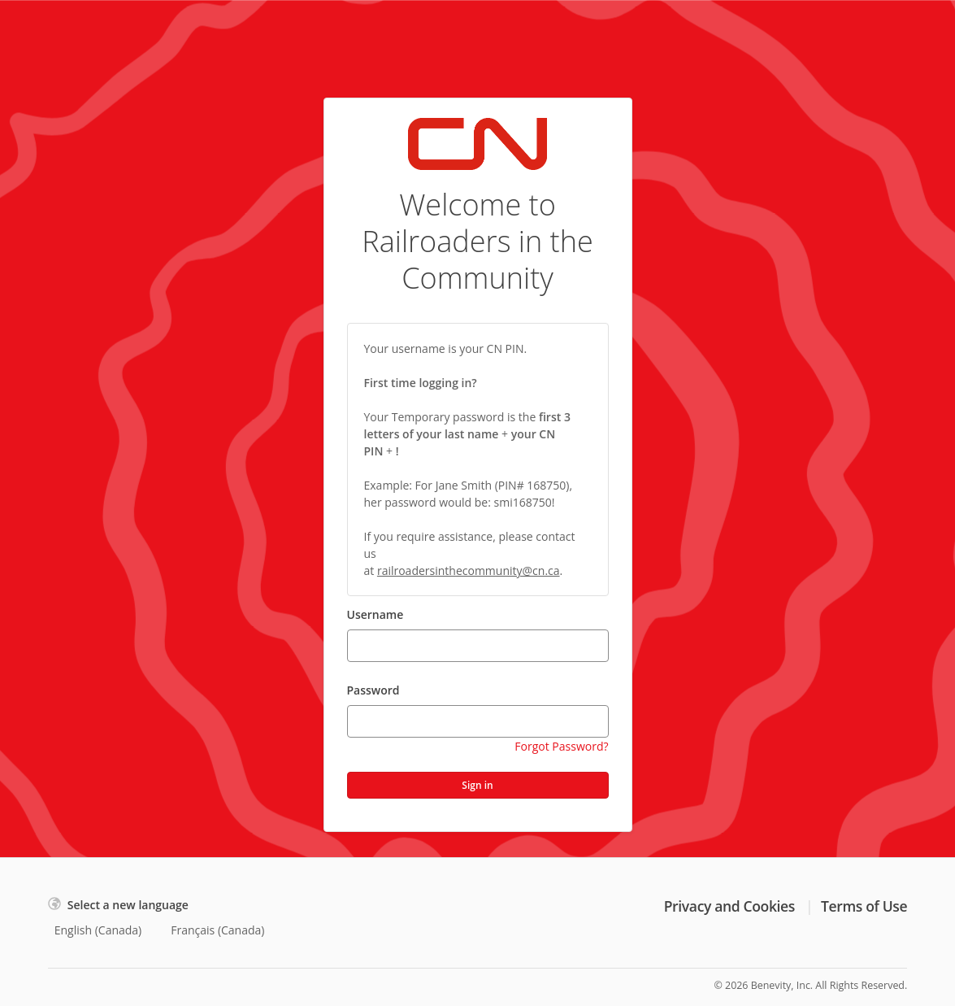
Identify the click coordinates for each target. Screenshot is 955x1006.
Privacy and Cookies (729, 906)
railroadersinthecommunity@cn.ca (468, 570)
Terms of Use (864, 906)
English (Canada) (98, 930)
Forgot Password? (561, 746)
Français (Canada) (217, 930)
